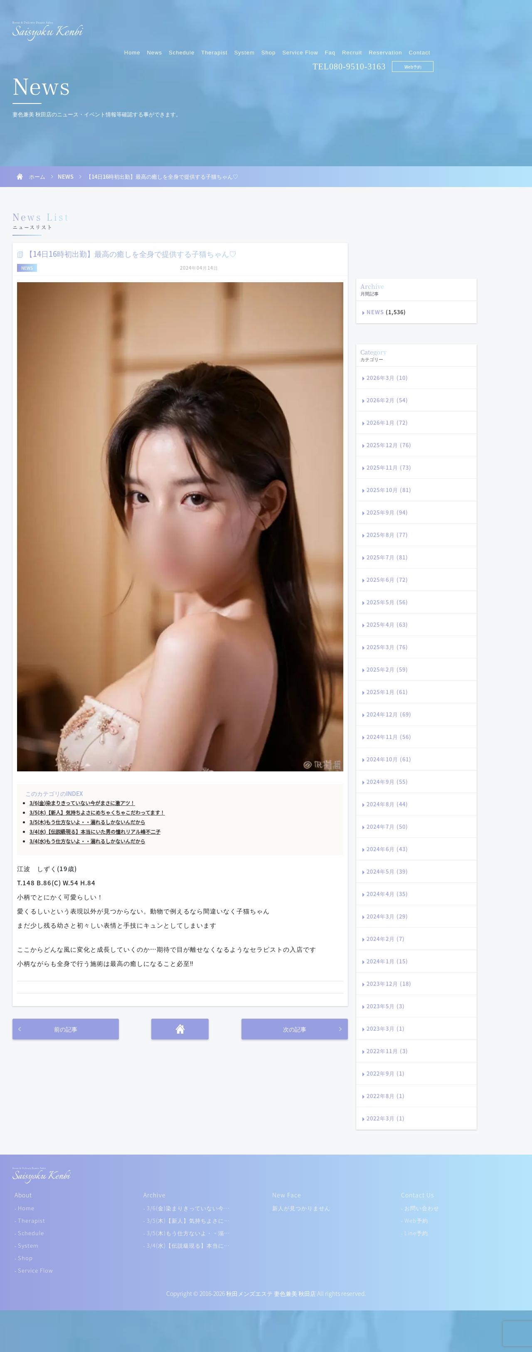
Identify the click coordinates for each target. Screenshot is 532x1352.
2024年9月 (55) (387, 782)
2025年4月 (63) (387, 624)
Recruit (438, 28)
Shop (354, 28)
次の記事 (294, 1029)
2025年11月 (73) (389, 467)
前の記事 (65, 1029)
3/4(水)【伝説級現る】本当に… (188, 1245)
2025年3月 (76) (387, 647)
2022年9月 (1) (386, 1073)
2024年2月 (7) (386, 939)
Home (218, 28)
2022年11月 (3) (387, 1051)
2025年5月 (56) (387, 602)
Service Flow (386, 28)
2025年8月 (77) (387, 535)
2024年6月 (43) (387, 849)
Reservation (471, 28)
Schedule (268, 28)
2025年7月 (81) (387, 557)
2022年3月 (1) (386, 1118)
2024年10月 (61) (389, 759)
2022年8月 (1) (386, 1096)
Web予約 (498, 42)
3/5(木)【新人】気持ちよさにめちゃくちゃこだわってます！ (97, 812)
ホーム (37, 176)
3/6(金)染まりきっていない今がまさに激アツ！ (82, 803)
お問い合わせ (421, 1208)
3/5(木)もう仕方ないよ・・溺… (188, 1233)
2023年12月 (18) (389, 984)
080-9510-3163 (443, 42)
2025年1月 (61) (387, 692)
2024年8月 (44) (387, 804)
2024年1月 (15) (387, 961)
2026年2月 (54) (387, 400)
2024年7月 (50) (387, 826)
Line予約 (416, 1233)
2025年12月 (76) (389, 445)
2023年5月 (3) (386, 1006)
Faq (416, 28)
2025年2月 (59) (387, 669)
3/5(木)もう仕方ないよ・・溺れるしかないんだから (87, 822)
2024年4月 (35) (387, 894)
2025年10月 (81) (389, 490)
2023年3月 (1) (386, 1028)
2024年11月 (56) (389, 737)
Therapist (300, 28)
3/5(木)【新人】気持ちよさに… (188, 1220)
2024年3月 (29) (387, 916)
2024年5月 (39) (387, 871)
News (240, 28)
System (330, 28)
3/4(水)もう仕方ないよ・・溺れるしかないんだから (87, 841)
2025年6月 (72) (387, 580)
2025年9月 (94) (387, 512)
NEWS (66, 176)
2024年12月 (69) (389, 714)
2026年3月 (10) (387, 378)
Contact (505, 28)
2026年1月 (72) (387, 422)
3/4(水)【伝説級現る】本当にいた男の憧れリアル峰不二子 (95, 831)
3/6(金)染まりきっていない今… (188, 1208)
